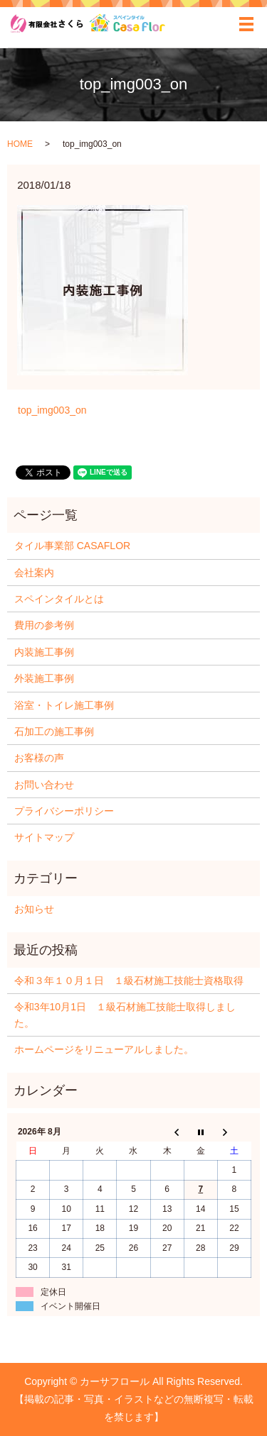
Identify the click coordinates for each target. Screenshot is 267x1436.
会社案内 (34, 572)
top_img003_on (52, 410)
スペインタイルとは (59, 598)
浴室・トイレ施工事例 (64, 705)
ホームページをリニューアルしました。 (104, 1049)
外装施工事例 (44, 678)
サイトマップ (44, 837)
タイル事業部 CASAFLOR (72, 545)
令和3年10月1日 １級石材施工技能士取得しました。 (125, 1014)
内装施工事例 (44, 652)
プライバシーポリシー (64, 811)
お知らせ (34, 909)
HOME (20, 144)
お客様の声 (39, 757)
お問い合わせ (44, 784)
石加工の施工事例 (54, 731)
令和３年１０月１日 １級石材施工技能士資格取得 (129, 980)
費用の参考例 (44, 625)
